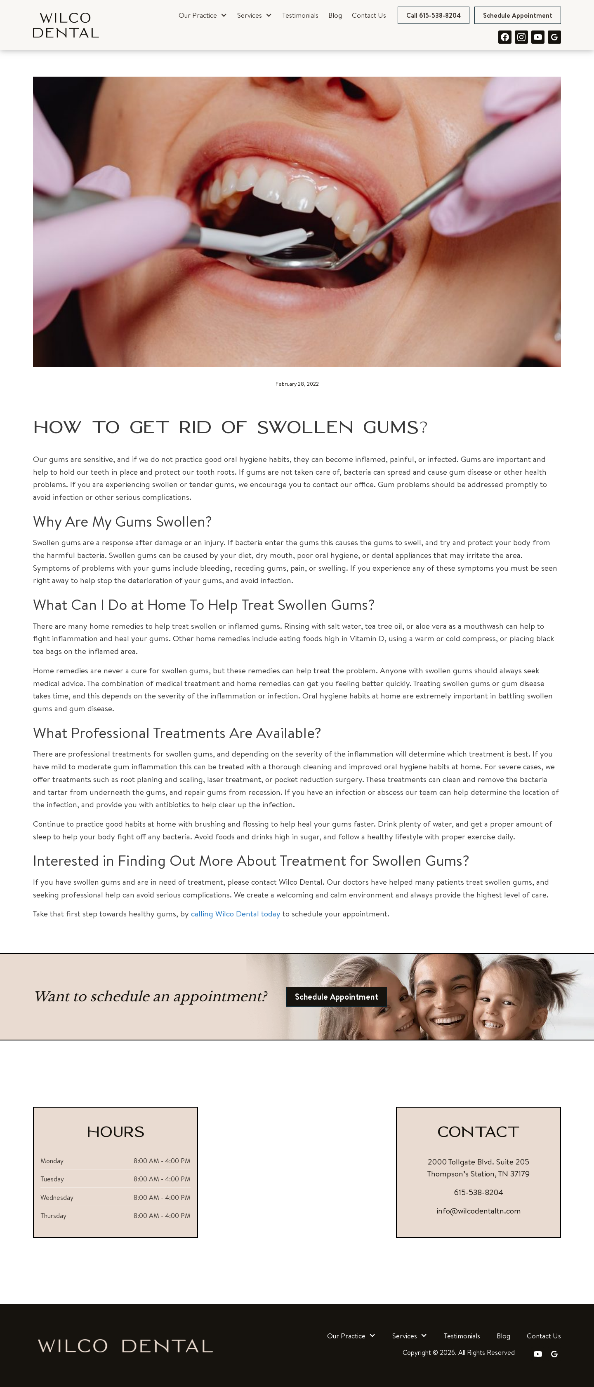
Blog (335, 15)
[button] (203, 15)
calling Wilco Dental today (235, 913)
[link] (66, 25)
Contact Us (369, 15)
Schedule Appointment (517, 15)
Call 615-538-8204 (433, 15)
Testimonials (300, 15)
